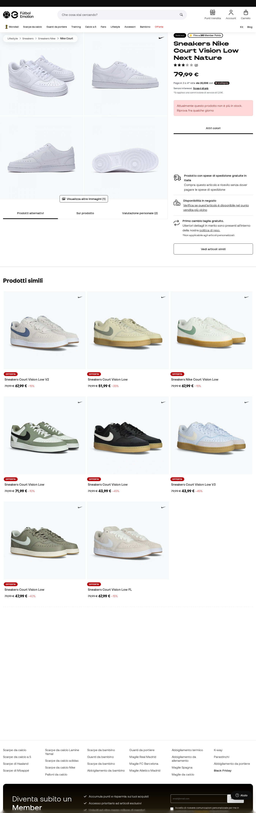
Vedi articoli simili (213, 249)
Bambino (145, 26)
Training (76, 26)
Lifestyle (115, 26)
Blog (249, 27)
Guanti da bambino (100, 756)
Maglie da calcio (183, 774)
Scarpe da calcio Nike (60, 767)
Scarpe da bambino (101, 750)
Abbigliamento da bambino (106, 770)
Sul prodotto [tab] (85, 213)
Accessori (130, 26)
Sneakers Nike (46, 38)
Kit (241, 27)
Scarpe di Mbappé (16, 770)
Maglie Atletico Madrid (144, 770)
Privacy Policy (202, 811)
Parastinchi (221, 756)
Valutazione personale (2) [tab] (140, 213)
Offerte (159, 26)
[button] (213, 205)
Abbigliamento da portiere (232, 763)
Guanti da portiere (56, 26)
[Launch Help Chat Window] (241, 795)
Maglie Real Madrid (142, 756)
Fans (103, 26)
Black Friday (222, 770)
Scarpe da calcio (32, 26)
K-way (218, 750)
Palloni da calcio (56, 774)
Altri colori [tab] (213, 128)
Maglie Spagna (182, 767)
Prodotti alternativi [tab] (30, 213)
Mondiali (11, 27)
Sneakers (28, 38)
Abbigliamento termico (187, 750)
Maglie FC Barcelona (143, 763)
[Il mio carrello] (246, 15)
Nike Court (66, 38)
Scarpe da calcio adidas (62, 760)
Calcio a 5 (90, 26)
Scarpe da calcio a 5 (17, 756)
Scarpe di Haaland (15, 763)
